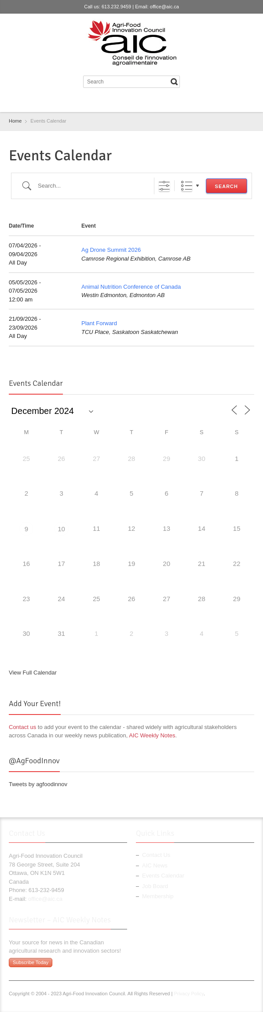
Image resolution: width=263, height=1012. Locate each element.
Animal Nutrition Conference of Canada (131, 286)
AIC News (155, 865)
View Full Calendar (33, 672)
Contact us (22, 727)
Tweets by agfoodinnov (38, 784)
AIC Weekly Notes (152, 735)
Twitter (123, 101)
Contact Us (156, 855)
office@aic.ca (164, 6)
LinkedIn (137, 101)
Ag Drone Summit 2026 (111, 250)
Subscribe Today (30, 962)
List (186, 185)
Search (226, 186)
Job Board (155, 886)
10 (61, 529)
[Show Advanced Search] (164, 185)
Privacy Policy (189, 993)
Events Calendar (163, 875)
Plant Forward (99, 323)
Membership (158, 896)
